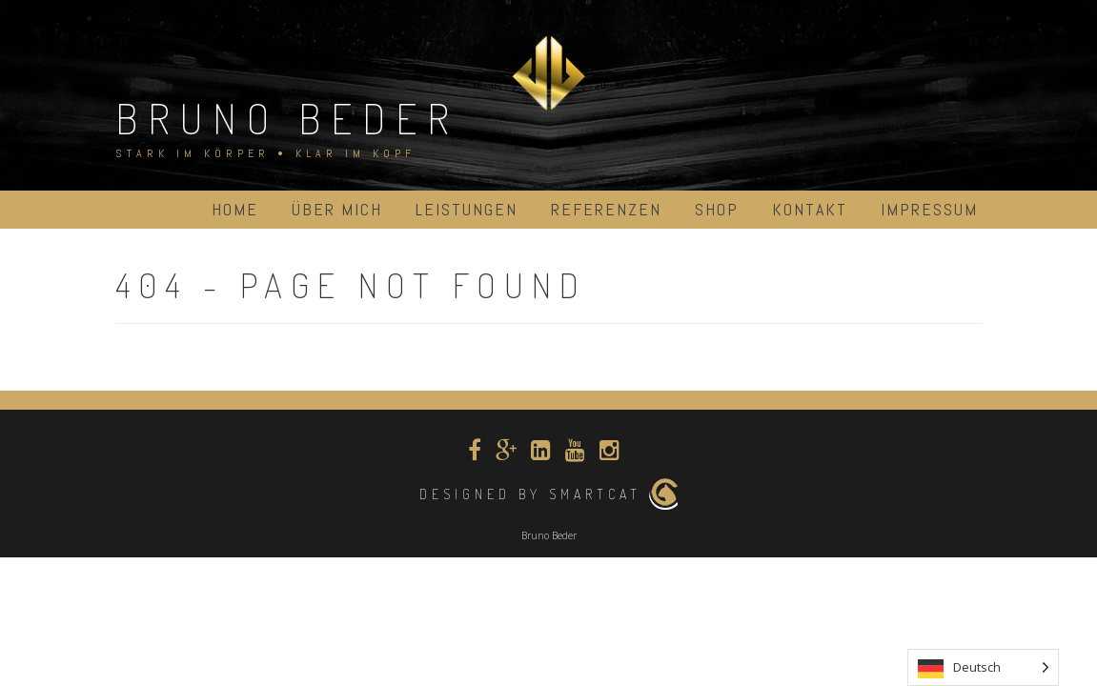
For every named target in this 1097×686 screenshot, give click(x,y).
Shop (717, 209)
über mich (337, 209)
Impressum (929, 209)
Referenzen (606, 209)
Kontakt (809, 209)
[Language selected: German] (983, 667)
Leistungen (467, 209)
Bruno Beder (287, 117)
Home (235, 209)
